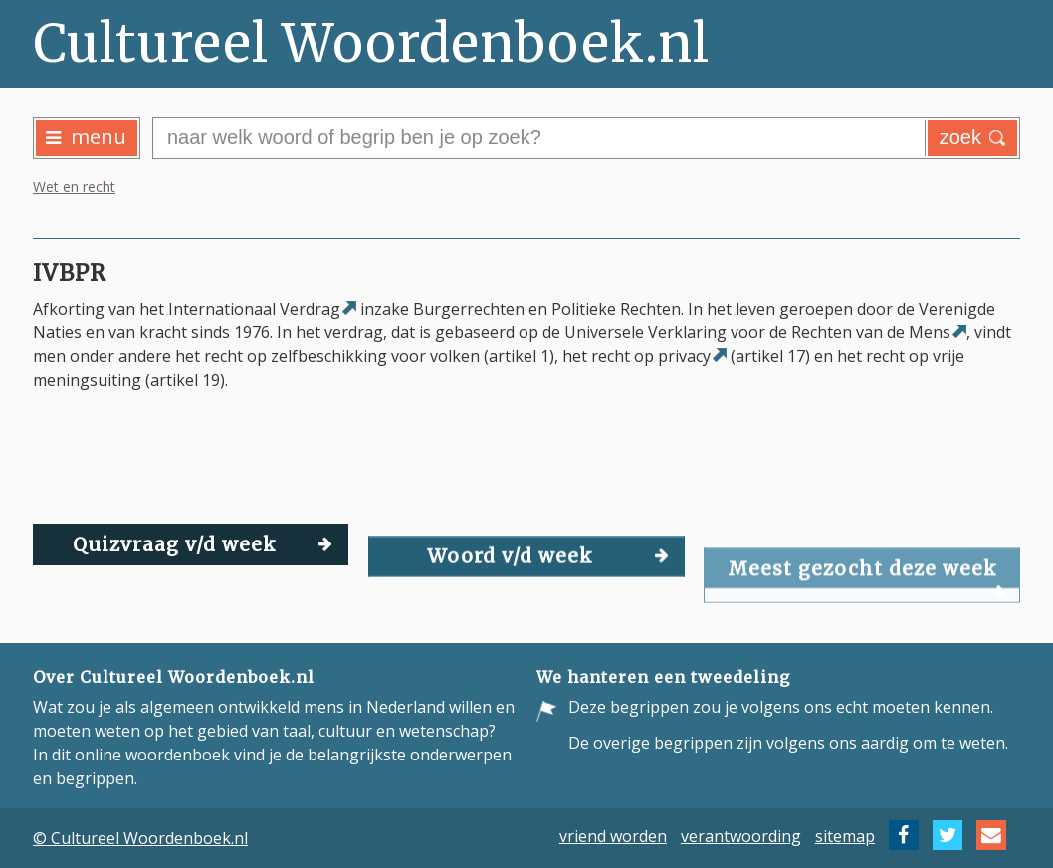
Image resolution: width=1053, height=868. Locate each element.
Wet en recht (74, 186)
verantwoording (741, 835)
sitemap (845, 835)
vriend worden (613, 835)
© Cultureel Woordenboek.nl (140, 838)
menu (86, 136)
